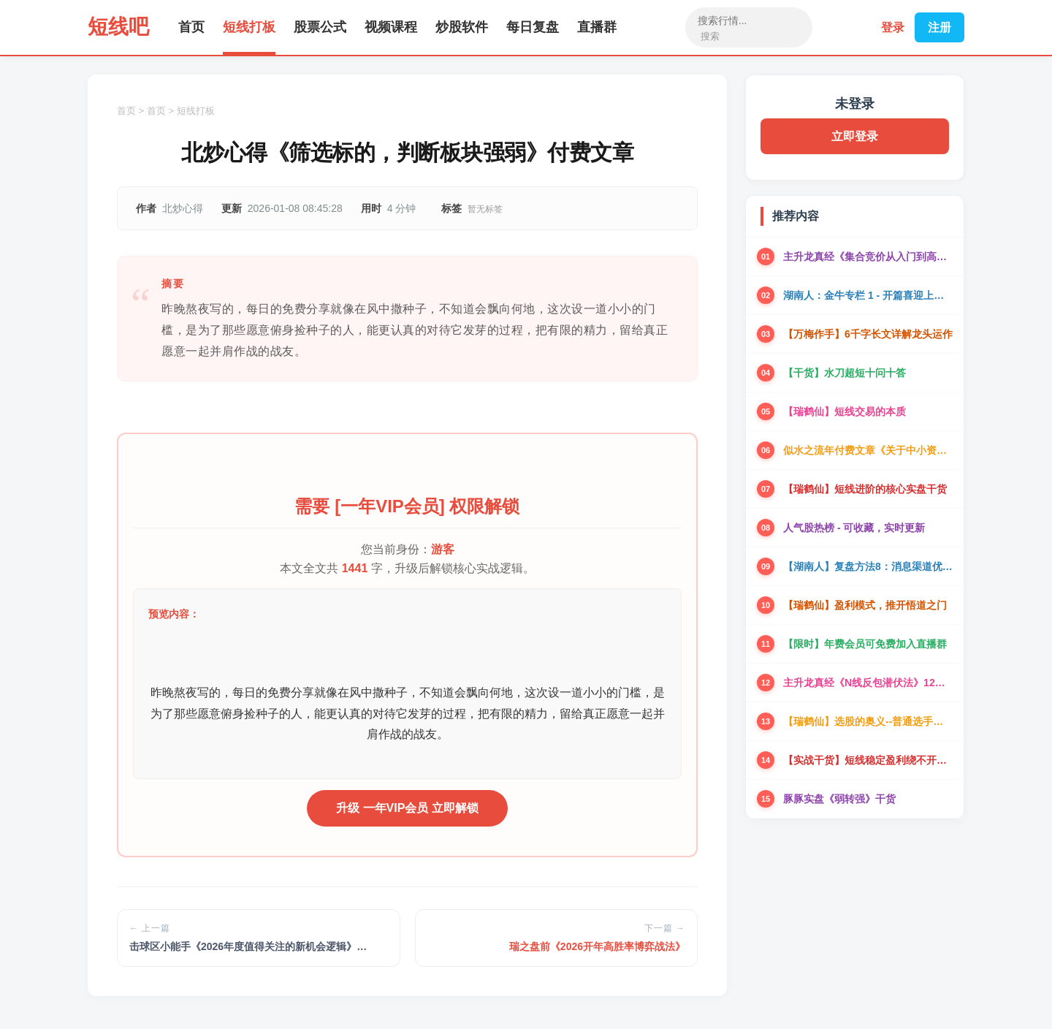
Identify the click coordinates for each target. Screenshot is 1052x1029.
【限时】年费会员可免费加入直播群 (865, 644)
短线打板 (249, 27)
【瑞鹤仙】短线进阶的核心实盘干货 (865, 489)
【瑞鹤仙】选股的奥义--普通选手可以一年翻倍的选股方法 (868, 721)
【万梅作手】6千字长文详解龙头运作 (868, 334)
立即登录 (854, 136)
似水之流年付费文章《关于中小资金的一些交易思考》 (868, 450)
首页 (191, 27)
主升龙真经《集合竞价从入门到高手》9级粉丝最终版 (868, 256)
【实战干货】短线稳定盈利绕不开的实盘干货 (868, 760)
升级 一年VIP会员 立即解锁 (407, 808)
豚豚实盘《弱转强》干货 (839, 799)
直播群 (597, 27)
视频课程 (391, 27)
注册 (939, 27)
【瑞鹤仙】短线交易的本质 (844, 411)
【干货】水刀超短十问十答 (844, 373)
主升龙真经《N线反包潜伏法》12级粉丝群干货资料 (868, 682)
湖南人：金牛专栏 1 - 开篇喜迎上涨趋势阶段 (868, 295)
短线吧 (118, 26)
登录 (892, 27)
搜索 (710, 36)
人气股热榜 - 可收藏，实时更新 (854, 528)
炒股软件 (461, 27)
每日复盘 (532, 27)
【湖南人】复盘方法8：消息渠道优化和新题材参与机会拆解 (868, 566)
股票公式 (320, 27)
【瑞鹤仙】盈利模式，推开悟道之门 (865, 605)
